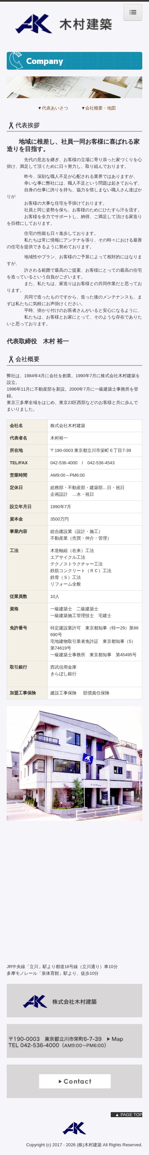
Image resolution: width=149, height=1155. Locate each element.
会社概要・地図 (100, 108)
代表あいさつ (55, 108)
